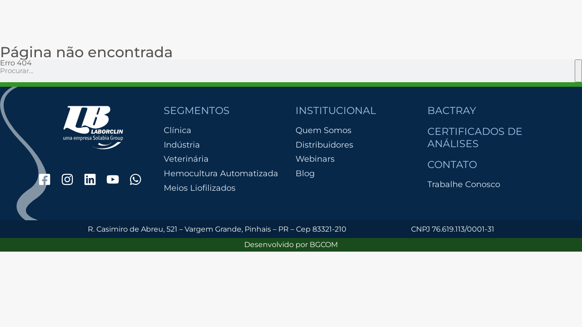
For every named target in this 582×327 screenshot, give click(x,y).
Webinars (315, 159)
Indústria (182, 145)
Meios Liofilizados (200, 188)
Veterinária (186, 159)
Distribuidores (324, 145)
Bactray (451, 110)
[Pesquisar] (578, 70)
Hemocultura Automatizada (221, 173)
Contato (452, 165)
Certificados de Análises (474, 137)
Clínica (177, 130)
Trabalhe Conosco (463, 184)
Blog (305, 173)
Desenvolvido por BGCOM (291, 244)
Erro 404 (16, 63)
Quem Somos (323, 130)
